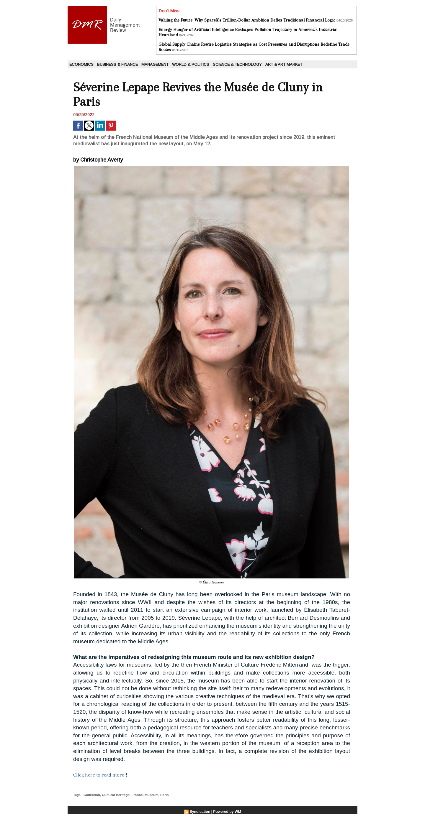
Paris (160, 794)
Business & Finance (117, 64)
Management (155, 64)
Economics (81, 64)
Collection (91, 794)
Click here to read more (100, 775)
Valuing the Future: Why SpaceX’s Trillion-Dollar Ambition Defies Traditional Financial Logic (246, 20)
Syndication (200, 811)
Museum (148, 794)
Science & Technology (237, 64)
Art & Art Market (283, 64)
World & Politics (190, 64)
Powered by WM (227, 811)
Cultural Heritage (114, 794)
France (134, 794)
